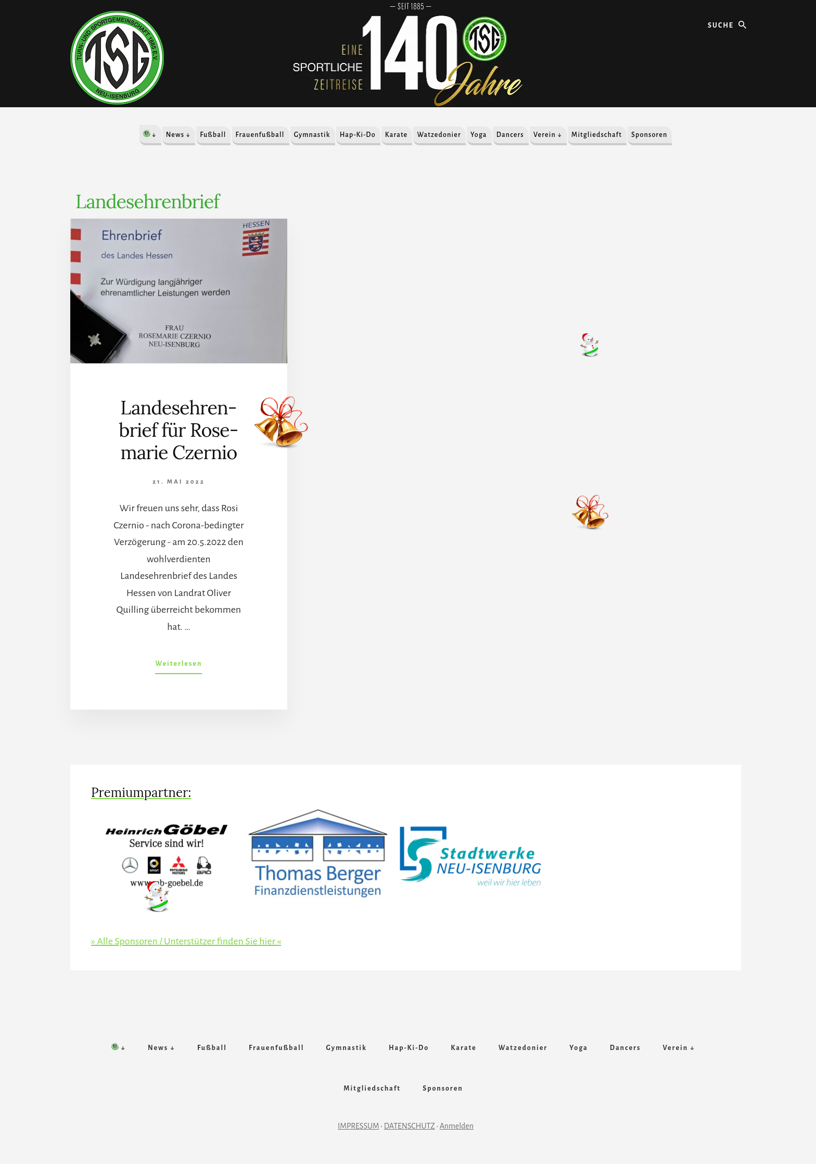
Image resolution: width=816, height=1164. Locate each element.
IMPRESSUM (358, 1126)
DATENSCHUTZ (409, 1126)
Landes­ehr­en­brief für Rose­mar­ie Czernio (179, 430)
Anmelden (457, 1126)
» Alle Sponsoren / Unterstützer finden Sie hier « (186, 941)
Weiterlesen (178, 665)
